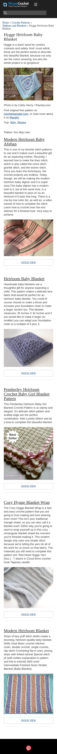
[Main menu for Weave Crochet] (35, 4)
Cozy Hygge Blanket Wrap (27, 502)
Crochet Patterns (21, 22)
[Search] (24, 13)
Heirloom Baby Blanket (24, 278)
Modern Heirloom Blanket (26, 630)
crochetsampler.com (16, 113)
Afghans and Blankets (14, 25)
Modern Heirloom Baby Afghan (24, 141)
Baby (13, 122)
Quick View (28, 262)
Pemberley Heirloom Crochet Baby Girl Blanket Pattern (27, 394)
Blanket (21, 122)
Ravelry (14, 117)
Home (5, 22)
